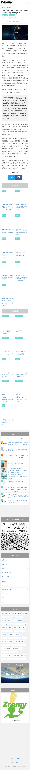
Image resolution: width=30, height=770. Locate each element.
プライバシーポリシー (15, 762)
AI (2, 613)
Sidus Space (4, 627)
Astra (10, 613)
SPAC (3, 602)
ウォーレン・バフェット (13, 634)
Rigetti (12, 624)
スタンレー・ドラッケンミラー (8, 645)
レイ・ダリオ (4, 652)
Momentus (4, 620)
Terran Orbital (10, 631)
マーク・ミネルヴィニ (17, 648)
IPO (3, 598)
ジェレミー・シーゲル (20, 641)
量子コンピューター (16, 659)
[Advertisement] (15, 509)
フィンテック (6, 593)
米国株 (9, 659)
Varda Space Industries (20, 631)
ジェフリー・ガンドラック (7, 641)
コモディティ (18, 638)
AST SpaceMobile (17, 613)
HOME (3, 7)
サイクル (25, 638)
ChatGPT (4, 581)
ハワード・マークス (21, 645)
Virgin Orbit (4, 634)
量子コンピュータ (7, 589)
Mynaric (9, 620)
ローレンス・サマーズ (6, 655)
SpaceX (15, 627)
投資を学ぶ (8, 7)
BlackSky (25, 613)
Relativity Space (5, 624)
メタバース (5, 585)
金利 (24, 659)
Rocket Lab (17, 624)
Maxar (21, 617)
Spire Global (4, 15)
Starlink (3, 631)
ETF (9, 617)
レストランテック (13, 652)
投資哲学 (3, 659)
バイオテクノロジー (7, 572)
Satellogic (24, 624)
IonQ (13, 617)
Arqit (6, 613)
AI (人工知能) (5, 577)
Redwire (20, 620)
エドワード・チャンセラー (7, 638)
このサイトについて (15, 758)
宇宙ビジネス (12, 15)
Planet (15, 620)
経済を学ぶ (5, 564)
